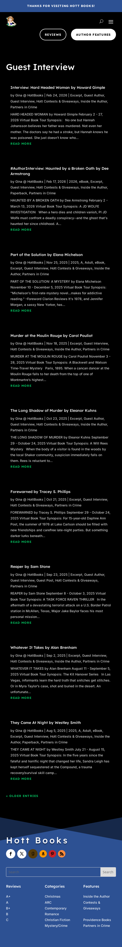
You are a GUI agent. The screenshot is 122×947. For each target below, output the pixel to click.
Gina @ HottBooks (29, 95)
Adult (89, 262)
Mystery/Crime (56, 926)
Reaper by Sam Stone (30, 566)
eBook (84, 181)
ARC (48, 902)
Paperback (18, 193)
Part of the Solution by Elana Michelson (46, 254)
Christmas (53, 896)
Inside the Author (94, 101)
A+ (8, 896)
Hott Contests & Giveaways (57, 101)
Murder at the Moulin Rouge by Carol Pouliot (51, 335)
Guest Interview (22, 101)
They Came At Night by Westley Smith (45, 722)
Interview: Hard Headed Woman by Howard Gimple (57, 87)
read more (21, 143)
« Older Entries (22, 796)
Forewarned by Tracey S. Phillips (40, 491)
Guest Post (44, 580)
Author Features (93, 34)
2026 (73, 181)
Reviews (53, 34)
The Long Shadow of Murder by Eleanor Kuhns (53, 410)
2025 (75, 262)
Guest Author (94, 95)
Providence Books (97, 920)
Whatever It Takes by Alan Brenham (43, 647)
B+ (8, 908)
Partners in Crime (23, 107)
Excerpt (76, 95)
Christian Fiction (57, 920)
